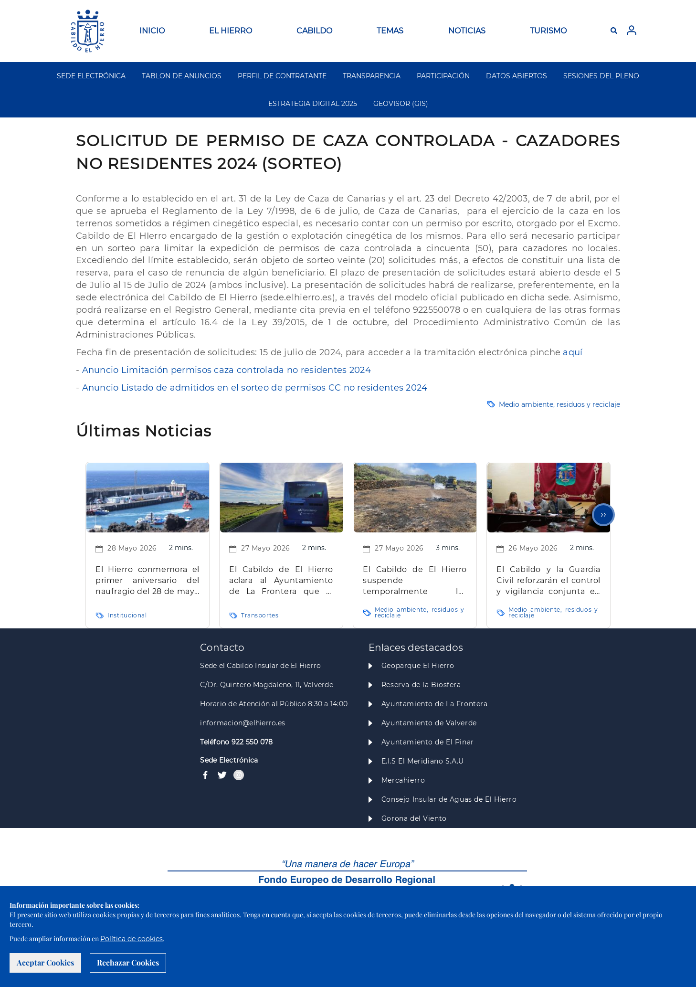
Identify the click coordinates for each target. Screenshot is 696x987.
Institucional (127, 615)
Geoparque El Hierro (417, 665)
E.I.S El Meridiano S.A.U (422, 761)
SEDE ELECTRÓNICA (91, 76)
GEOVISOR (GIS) (400, 103)
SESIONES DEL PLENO (601, 76)
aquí (572, 352)
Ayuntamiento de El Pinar (427, 742)
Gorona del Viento (414, 818)
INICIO (152, 30)
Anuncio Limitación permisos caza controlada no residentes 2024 (226, 370)
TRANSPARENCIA (372, 76)
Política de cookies (131, 938)
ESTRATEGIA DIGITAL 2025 (312, 103)
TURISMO (548, 30)
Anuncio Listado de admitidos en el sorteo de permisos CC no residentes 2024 (255, 387)
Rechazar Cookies (128, 962)
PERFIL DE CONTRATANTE (282, 76)
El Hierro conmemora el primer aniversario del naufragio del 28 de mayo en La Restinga (147, 581)
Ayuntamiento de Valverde (429, 723)
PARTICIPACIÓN (443, 76)
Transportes (259, 615)
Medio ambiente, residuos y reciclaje (559, 404)
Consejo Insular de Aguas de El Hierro (449, 799)
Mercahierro (403, 780)
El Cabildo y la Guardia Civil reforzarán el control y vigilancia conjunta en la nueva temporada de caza (548, 581)
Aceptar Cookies (45, 962)
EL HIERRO (230, 30)
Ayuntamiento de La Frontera (434, 704)
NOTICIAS (466, 30)
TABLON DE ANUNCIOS (181, 76)
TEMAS (390, 30)
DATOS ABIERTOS (516, 76)
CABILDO (314, 30)
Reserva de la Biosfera (421, 684)
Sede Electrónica (229, 760)
